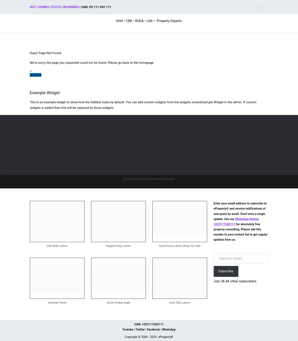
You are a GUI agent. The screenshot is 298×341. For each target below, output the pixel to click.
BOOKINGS (71, 7)
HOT (33, 7)
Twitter (140, 329)
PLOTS (56, 7)
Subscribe (226, 271)
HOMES (43, 7)
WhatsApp (169, 329)
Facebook (153, 329)
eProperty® (165, 337)
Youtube (127, 329)
